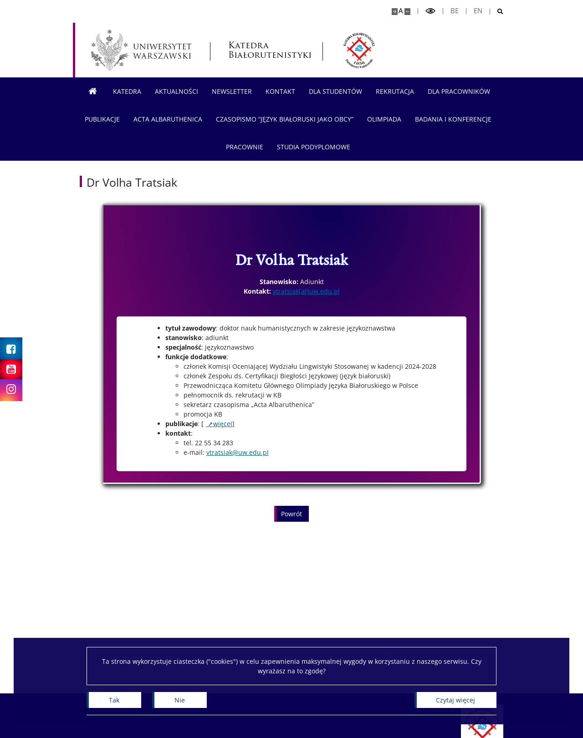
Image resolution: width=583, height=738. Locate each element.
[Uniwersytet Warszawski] (141, 50)
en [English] (478, 10)
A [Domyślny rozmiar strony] (401, 10)
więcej (222, 423)
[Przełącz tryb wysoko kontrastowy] (430, 11)
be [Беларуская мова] (454, 10)
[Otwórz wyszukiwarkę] (497, 12)
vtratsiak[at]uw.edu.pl (306, 291)
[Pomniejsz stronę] (407, 11)
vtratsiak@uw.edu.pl (237, 452)
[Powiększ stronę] (395, 11)
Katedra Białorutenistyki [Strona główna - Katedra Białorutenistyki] (266, 50)
